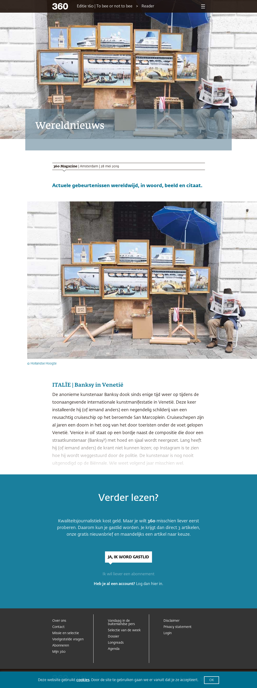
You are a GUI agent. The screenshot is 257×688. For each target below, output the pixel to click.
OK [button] (211, 680)
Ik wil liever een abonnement (128, 574)
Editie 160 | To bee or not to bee (104, 6)
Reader (148, 6)
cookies (82, 680)
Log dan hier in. (149, 584)
